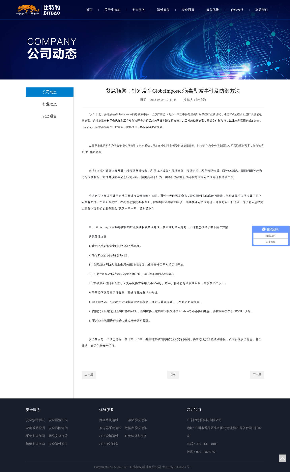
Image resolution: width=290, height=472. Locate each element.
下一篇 (257, 374)
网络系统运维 (108, 420)
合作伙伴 (237, 10)
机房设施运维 (108, 436)
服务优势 (212, 10)
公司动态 (50, 92)
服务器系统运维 (110, 428)
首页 (89, 10)
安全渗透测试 (35, 420)
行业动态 (50, 104)
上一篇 (89, 374)
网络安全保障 (58, 436)
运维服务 (163, 10)
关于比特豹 (112, 10)
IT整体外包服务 (136, 436)
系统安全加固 (35, 436)
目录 (173, 374)
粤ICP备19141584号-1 (177, 467)
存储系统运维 (137, 420)
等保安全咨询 (35, 444)
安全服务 (138, 10)
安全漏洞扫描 (58, 420)
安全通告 (50, 116)
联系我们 (261, 10)
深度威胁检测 (35, 428)
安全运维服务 (58, 444)
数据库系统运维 (136, 428)
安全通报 (188, 10)
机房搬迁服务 (108, 444)
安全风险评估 (58, 428)
